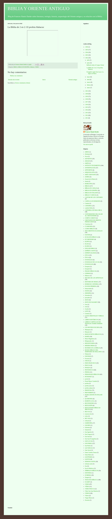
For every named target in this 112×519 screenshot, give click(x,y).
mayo (88, 77)
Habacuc (32, 67)
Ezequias (87, 266)
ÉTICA (87, 257)
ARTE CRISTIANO (90, 174)
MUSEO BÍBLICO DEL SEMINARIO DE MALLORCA (93, 350)
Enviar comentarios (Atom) (22, 83)
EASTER (87, 235)
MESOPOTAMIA (90, 343)
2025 (86, 49)
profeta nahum (89, 388)
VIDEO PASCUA (90, 489)
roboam (87, 420)
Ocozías (87, 358)
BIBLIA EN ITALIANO (91, 192)
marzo (89, 82)
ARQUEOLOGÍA (90, 172)
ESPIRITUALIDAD (90, 253)
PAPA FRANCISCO (90, 363)
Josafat (87, 309)
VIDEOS (87, 493)
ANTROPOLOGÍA (90, 167)
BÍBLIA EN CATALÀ (91, 188)
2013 (86, 112)
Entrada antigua (73, 79)
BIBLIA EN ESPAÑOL (24, 67)
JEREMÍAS (88, 293)
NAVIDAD (88, 356)
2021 (86, 91)
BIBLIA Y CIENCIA (90, 195)
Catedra (87, 203)
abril (88, 79)
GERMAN (88, 273)
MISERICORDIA (90, 345)
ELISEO (87, 246)
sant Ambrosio (89, 448)
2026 (86, 47)
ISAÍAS (87, 291)
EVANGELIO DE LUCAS (92, 262)
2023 (86, 55)
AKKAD (87, 161)
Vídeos (87, 495)
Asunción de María (90, 179)
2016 (86, 104)
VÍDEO (87, 486)
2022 (86, 58)
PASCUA (87, 365)
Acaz (86, 156)
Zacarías (87, 500)
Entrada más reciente (13, 79)
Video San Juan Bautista (91, 491)
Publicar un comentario (16, 75)
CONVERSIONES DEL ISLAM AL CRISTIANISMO (94, 214)
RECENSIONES (89, 403)
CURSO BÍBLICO (90, 228)
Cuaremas (87, 224)
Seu (86, 466)
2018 (86, 99)
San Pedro (87, 445)
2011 (86, 118)
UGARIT (87, 482)
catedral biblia (89, 208)
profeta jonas (88, 385)
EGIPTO (87, 241)
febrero (89, 85)
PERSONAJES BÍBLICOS (92, 374)
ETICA (87, 255)
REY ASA (88, 418)
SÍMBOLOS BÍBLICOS (91, 470)
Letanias (87, 313)
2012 (86, 115)
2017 (86, 102)
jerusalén (87, 297)
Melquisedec (88, 341)
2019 (86, 96)
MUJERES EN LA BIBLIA (92, 348)
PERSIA (87, 372)
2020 (86, 93)
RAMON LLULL (90, 401)
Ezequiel (87, 269)
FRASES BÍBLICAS (90, 271)
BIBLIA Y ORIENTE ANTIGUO (38, 8)
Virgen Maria (88, 498)
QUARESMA (89, 398)
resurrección (88, 414)
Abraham (87, 154)
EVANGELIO (89, 260)
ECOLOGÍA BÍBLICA (91, 237)
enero (88, 87)
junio (88, 63)
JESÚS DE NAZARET (91, 302)
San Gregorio (88, 434)
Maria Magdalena (89, 338)
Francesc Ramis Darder (92, 132)
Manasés (87, 332)
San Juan (87, 436)
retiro (86, 416)
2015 (86, 107)
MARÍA (87, 336)
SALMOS (87, 425)
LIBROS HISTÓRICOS (91, 319)
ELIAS (87, 244)
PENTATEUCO (89, 370)
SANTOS (87, 459)
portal (86, 379)
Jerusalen (87, 295)
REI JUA (87, 411)
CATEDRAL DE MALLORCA (93, 210)
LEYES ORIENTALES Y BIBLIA (94, 316)
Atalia (86, 181)
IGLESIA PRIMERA (90, 286)
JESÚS (87, 300)
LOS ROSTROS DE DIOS (92, 327)
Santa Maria (88, 454)
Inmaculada (88, 288)
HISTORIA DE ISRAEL (91, 282)
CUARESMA (88, 226)
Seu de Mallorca (89, 468)
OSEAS (87, 360)
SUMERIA (88, 475)
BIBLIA (16, 67)
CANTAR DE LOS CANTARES (94, 197)
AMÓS (87, 163)
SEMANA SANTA (90, 461)
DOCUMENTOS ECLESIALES (94, 231)
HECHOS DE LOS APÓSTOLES (94, 278)
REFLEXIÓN (88, 405)
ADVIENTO (88, 158)
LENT (86, 311)
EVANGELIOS (89, 264)
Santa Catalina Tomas (91, 452)
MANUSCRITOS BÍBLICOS (93, 334)
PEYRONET (88, 376)
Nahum (87, 354)
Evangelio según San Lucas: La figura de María (95, 72)
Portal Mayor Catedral (91, 381)
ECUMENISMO (89, 239)
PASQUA (87, 367)
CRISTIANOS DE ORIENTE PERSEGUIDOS (93, 221)
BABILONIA (88, 183)
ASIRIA (87, 177)
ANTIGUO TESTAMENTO (92, 165)
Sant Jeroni (88, 450)
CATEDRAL (88, 205)
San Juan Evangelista (90, 439)
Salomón (87, 427)
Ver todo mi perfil (88, 144)
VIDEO (37, 67)
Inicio (44, 79)
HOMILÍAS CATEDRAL (92, 284)
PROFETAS (88, 390)
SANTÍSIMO (88, 457)
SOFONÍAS (88, 473)
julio (88, 60)
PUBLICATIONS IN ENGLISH (93, 395)
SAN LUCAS (88, 441)
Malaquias (88, 329)
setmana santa (88, 464)
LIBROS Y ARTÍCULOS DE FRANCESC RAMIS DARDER (93, 322)
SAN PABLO (88, 443)
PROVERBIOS (89, 392)
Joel (86, 306)
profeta (87, 383)
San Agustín (88, 432)
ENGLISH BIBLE (90, 248)
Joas (86, 304)
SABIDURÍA (88, 423)
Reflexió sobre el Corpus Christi (95, 65)
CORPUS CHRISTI (90, 218)
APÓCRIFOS (88, 170)
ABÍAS (87, 152)
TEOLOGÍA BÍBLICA (91, 479)
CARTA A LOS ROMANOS (92, 201)
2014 (86, 110)
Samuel (87, 430)
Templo (87, 477)
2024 (86, 52)
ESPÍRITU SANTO (90, 250)
